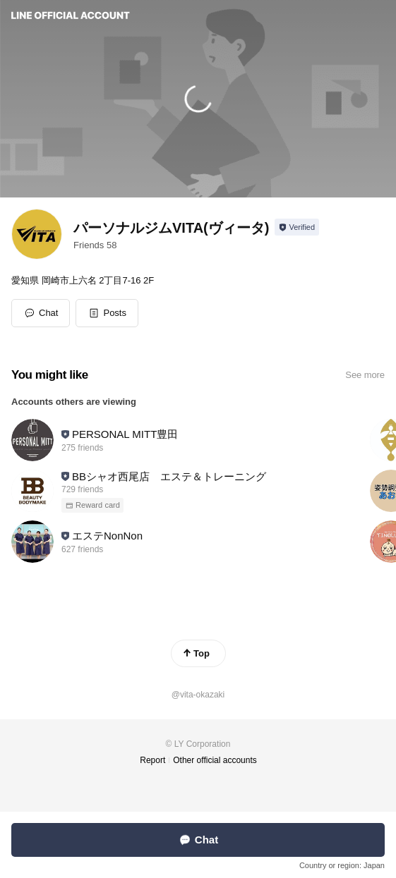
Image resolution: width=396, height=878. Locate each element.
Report (152, 760)
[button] (107, 313)
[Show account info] (297, 227)
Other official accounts (215, 760)
